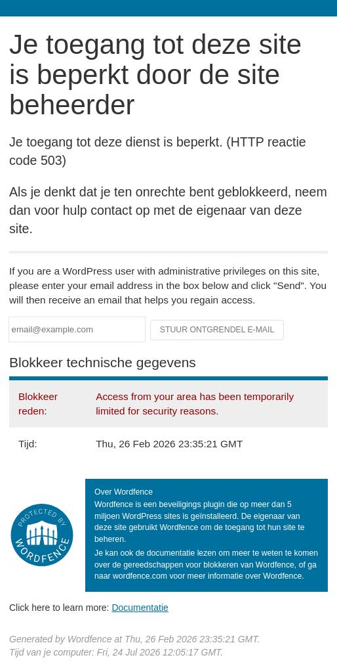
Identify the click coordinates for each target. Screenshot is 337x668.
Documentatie (139, 607)
